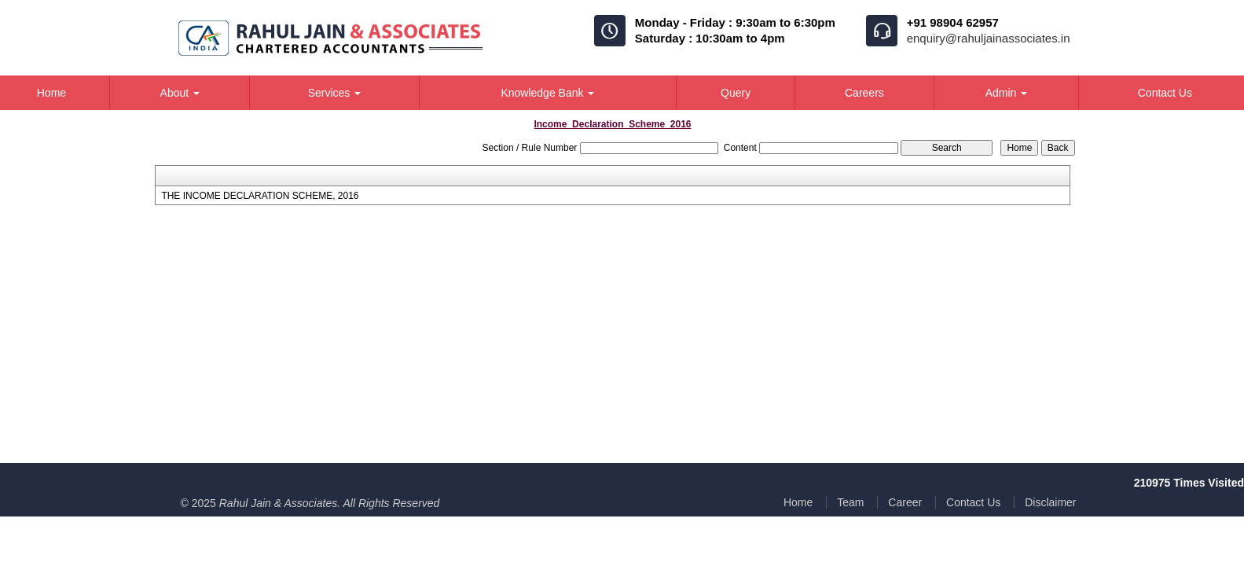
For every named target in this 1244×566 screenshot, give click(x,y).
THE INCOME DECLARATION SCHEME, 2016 (259, 195)
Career (905, 502)
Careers (864, 92)
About (180, 92)
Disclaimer (1050, 502)
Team (850, 502)
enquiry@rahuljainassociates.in (988, 38)
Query (735, 92)
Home (798, 502)
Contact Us (973, 502)
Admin (1006, 92)
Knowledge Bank (547, 92)
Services (334, 92)
